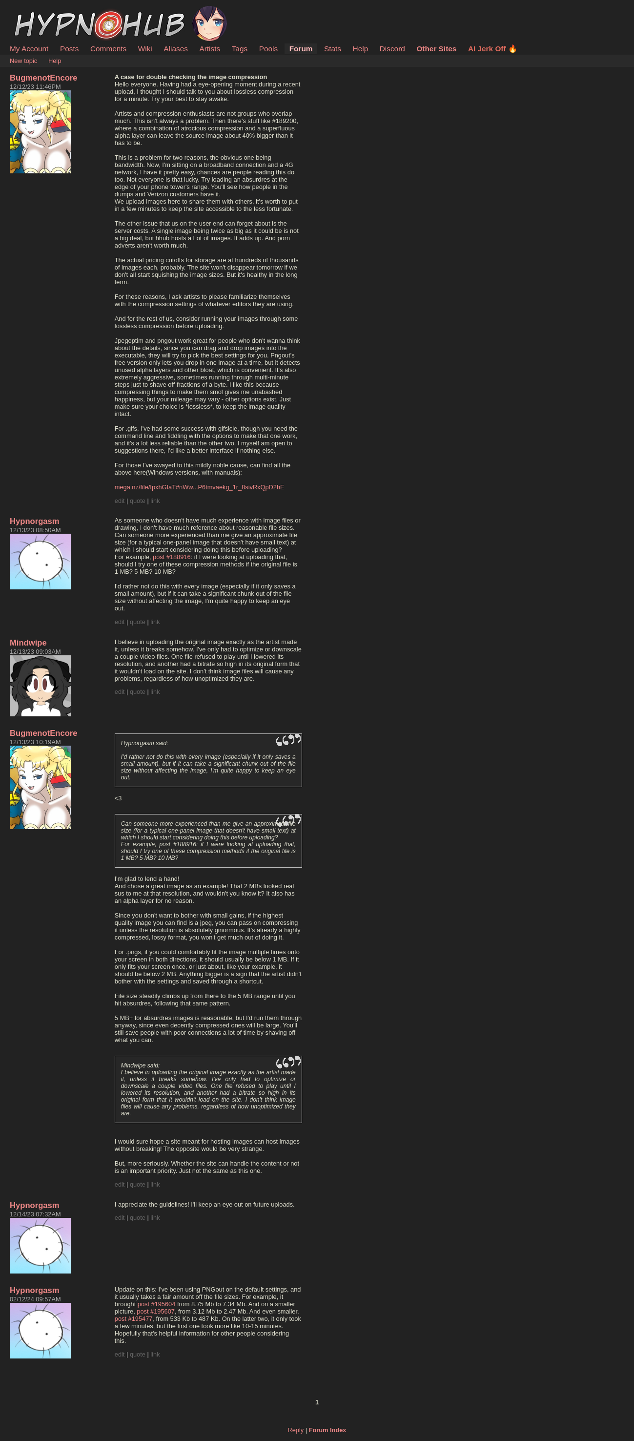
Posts (69, 48)
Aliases (176, 48)
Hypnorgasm (35, 521)
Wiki (145, 48)
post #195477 (134, 1318)
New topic (23, 60)
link (155, 500)
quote (137, 500)
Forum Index (328, 1430)
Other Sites (436, 48)
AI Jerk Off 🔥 (492, 48)
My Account (29, 48)
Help (360, 48)
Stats (332, 48)
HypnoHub (36, 11)
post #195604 (157, 1304)
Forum (301, 48)
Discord (392, 48)
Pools (268, 48)
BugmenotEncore (44, 78)
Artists (209, 48)
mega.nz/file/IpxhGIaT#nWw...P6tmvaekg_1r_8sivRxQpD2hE (200, 487)
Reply (296, 1430)
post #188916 (172, 557)
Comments (108, 48)
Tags (239, 48)
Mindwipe (28, 642)
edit (120, 500)
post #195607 (156, 1311)
